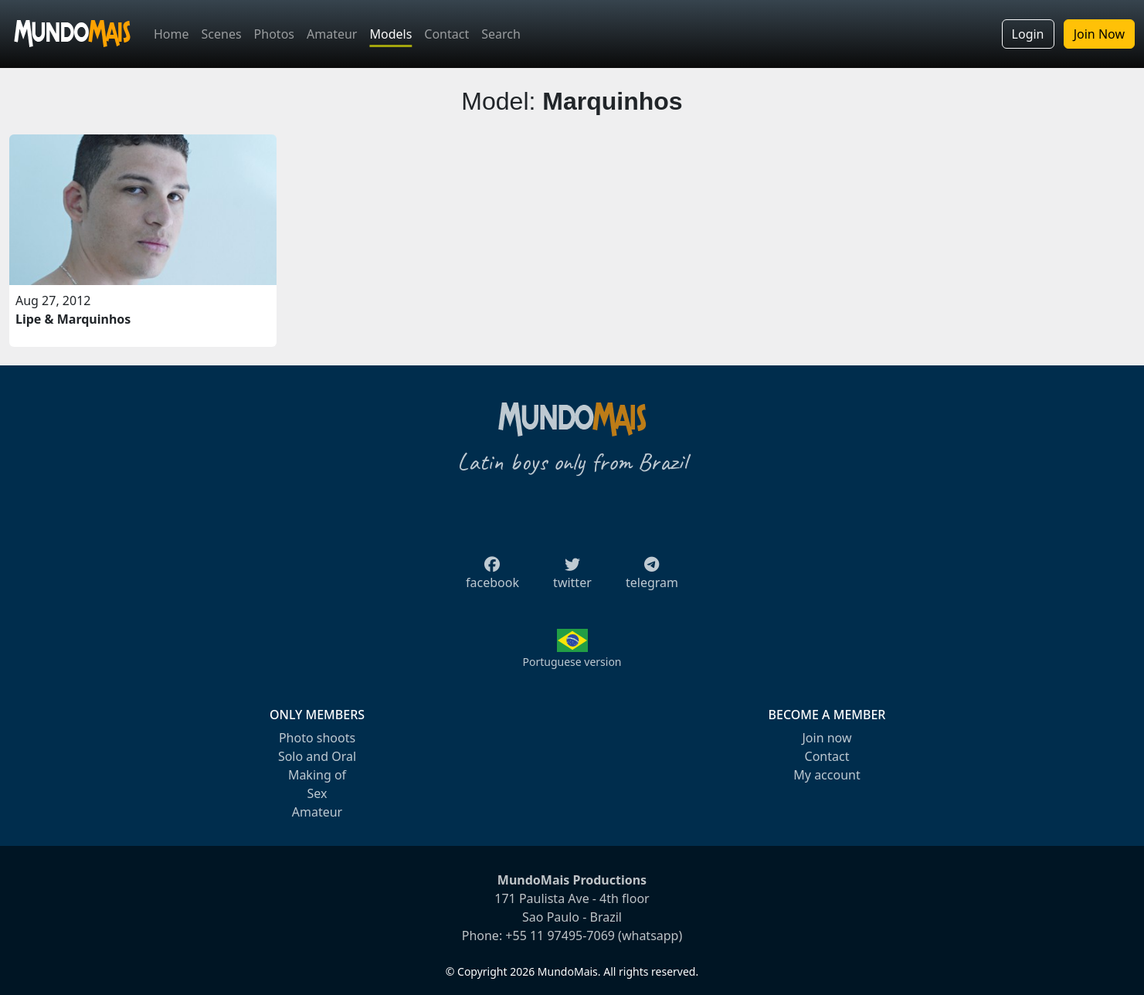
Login (1028, 33)
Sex (317, 793)
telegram (652, 578)
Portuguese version (571, 661)
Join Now (1099, 33)
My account (826, 774)
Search (501, 33)
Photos (274, 33)
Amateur (332, 33)
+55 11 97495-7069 (560, 935)
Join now (826, 737)
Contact (446, 33)
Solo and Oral (317, 756)
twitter (572, 578)
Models (390, 33)
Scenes (222, 33)
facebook (492, 578)
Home (171, 33)
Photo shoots (317, 737)
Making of (317, 774)
